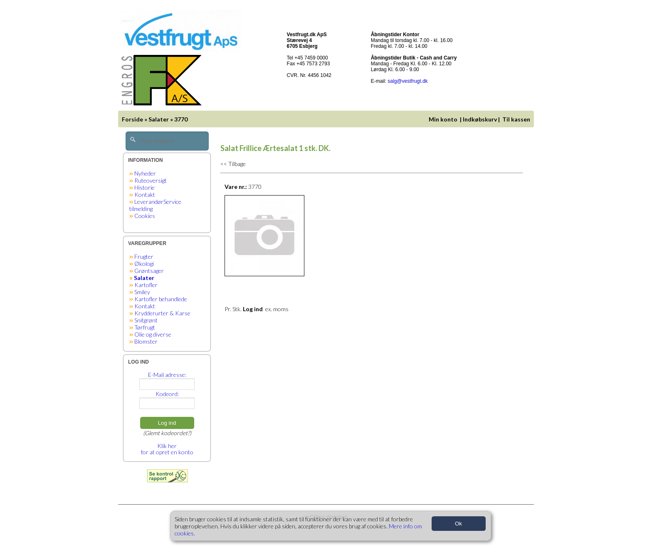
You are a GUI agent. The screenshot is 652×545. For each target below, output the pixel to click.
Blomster (146, 341)
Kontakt (144, 194)
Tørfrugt (144, 327)
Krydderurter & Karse (162, 313)
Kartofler (146, 284)
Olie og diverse (152, 334)
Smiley (142, 291)
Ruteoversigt (150, 180)
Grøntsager (149, 270)
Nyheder (145, 173)
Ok (458, 523)
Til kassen (516, 119)
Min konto (443, 119)
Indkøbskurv (480, 119)
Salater (158, 119)
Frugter (143, 256)
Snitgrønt (146, 320)
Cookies (144, 215)
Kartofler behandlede (160, 298)
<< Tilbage (233, 163)
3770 (181, 119)
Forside (132, 119)
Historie (144, 187)
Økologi (144, 263)
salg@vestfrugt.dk (407, 81)
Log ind (167, 423)
